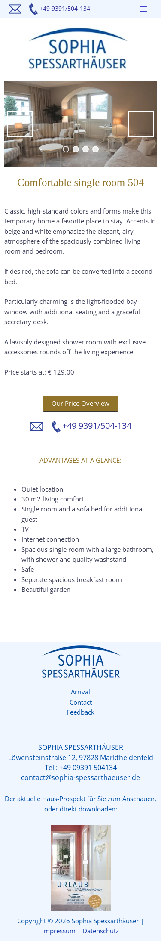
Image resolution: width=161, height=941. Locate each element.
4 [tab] (95, 149)
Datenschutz (100, 930)
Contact (81, 702)
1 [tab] (66, 149)
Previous (20, 124)
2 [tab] (76, 149)
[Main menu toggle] (143, 9)
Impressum (59, 930)
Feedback (80, 712)
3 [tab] (85, 149)
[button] (80, 404)
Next (141, 124)
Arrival (80, 691)
